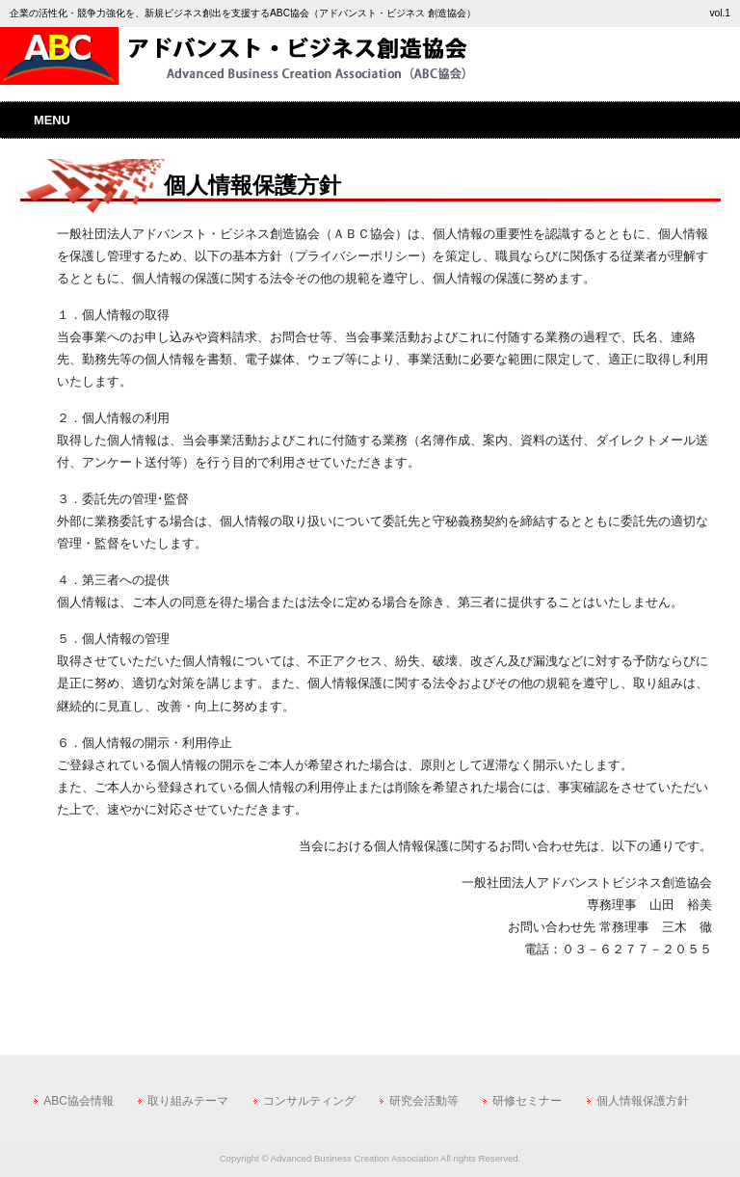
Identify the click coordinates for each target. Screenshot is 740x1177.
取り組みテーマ (187, 1101)
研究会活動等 (424, 1101)
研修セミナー (527, 1101)
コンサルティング (309, 1101)
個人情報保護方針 (642, 1101)
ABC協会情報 (78, 1101)
